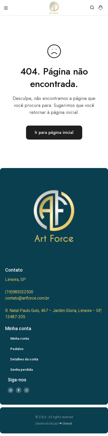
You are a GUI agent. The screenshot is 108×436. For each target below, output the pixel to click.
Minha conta (19, 338)
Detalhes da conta (24, 359)
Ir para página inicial (54, 132)
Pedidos (16, 349)
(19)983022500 (19, 291)
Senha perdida (21, 370)
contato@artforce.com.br (27, 298)
